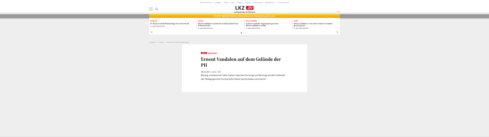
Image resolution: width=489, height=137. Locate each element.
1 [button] (241, 33)
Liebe (247, 2)
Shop (226, 2)
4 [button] (248, 33)
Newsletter (270, 2)
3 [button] (245, 33)
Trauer (240, 2)
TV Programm (283, 2)
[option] (171, 24)
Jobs (233, 2)
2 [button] (243, 33)
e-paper (217, 2)
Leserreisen (258, 2)
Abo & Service (206, 2)
